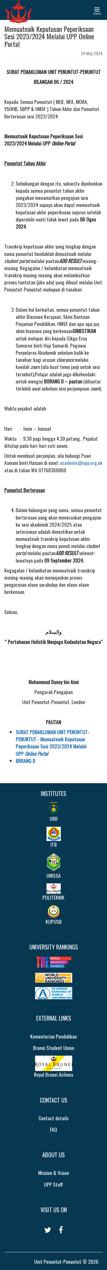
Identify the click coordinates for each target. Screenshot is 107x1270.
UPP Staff (53, 1184)
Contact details (53, 1118)
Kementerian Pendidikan (53, 1036)
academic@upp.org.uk (81, 462)
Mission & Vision (53, 1172)
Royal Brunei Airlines (53, 1067)
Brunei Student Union (53, 1047)
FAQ (53, 1129)
